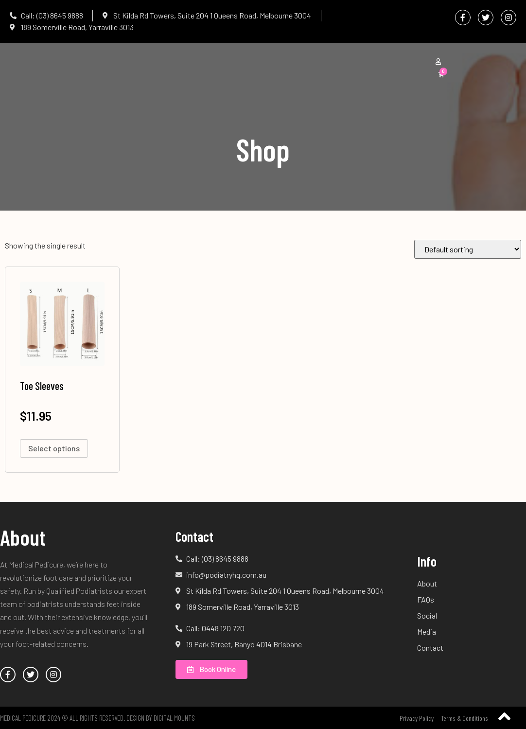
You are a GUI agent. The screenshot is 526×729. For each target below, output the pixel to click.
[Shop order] (467, 249)
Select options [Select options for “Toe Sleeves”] (54, 448)
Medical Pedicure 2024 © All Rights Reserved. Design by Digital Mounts (97, 717)
